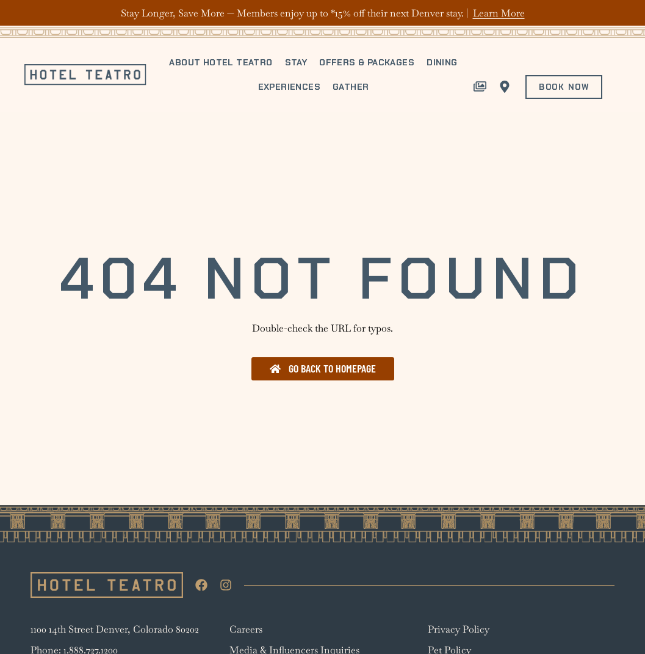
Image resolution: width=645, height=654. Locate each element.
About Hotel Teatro (220, 62)
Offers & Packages (366, 62)
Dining (442, 62)
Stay (296, 62)
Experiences (289, 86)
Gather (351, 86)
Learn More (499, 13)
